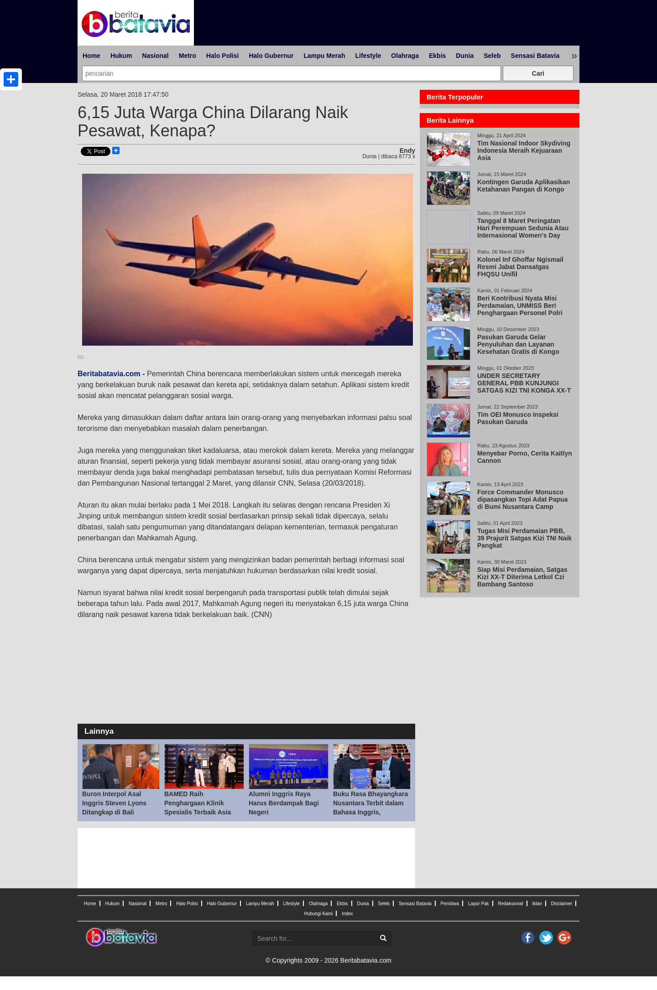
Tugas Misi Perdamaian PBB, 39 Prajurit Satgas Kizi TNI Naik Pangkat (524, 538)
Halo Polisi (222, 55)
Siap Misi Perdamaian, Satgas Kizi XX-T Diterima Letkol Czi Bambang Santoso (522, 577)
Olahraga (405, 55)
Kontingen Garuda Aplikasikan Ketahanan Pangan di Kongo (523, 185)
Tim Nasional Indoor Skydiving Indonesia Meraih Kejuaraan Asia (523, 150)
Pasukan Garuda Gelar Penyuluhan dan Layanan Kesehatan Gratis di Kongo (518, 344)
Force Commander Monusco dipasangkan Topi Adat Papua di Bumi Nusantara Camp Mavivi (522, 503)
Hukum (121, 55)
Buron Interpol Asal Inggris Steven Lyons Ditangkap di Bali (114, 803)
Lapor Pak (478, 903)
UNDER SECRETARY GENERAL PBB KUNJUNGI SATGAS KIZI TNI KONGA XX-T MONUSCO (524, 386)
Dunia (465, 55)
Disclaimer (561, 903)
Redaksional (510, 903)
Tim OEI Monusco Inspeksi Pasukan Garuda (517, 418)
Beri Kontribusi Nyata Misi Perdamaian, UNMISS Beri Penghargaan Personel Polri (520, 305)
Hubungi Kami (318, 913)
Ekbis (437, 55)
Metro (187, 55)
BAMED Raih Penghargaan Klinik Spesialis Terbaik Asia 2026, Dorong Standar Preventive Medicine (197, 812)
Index (347, 913)
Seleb (492, 55)
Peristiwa (450, 903)
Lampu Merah (324, 55)
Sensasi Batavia (535, 55)
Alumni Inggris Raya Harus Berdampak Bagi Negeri (284, 803)
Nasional (155, 55)
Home (91, 55)
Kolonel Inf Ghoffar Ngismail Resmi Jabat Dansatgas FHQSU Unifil (520, 267)
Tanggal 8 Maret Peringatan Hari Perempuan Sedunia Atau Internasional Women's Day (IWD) (522, 231)
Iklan (537, 903)
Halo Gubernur (271, 55)
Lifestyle (368, 55)
